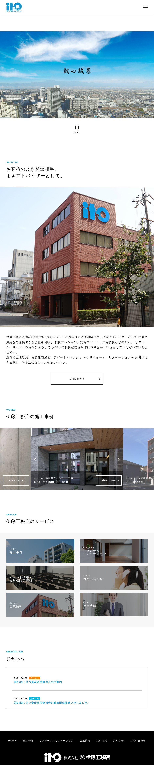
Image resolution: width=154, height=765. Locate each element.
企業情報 (85, 740)
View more (77, 378)
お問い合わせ (138, 740)
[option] (77, 459)
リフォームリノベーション (56, 740)
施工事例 (28, 740)
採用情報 (101, 740)
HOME (12, 740)
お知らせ (118, 740)
